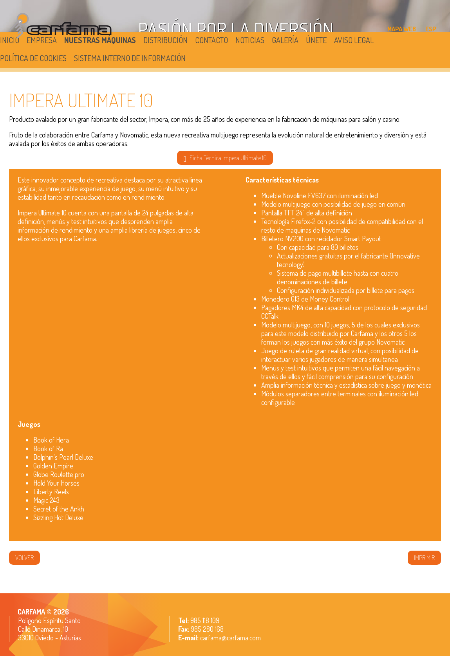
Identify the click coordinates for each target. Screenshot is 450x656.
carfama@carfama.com (230, 637)
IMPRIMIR (424, 558)
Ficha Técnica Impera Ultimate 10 (224, 158)
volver (24, 558)
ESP (430, 29)
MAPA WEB (401, 29)
